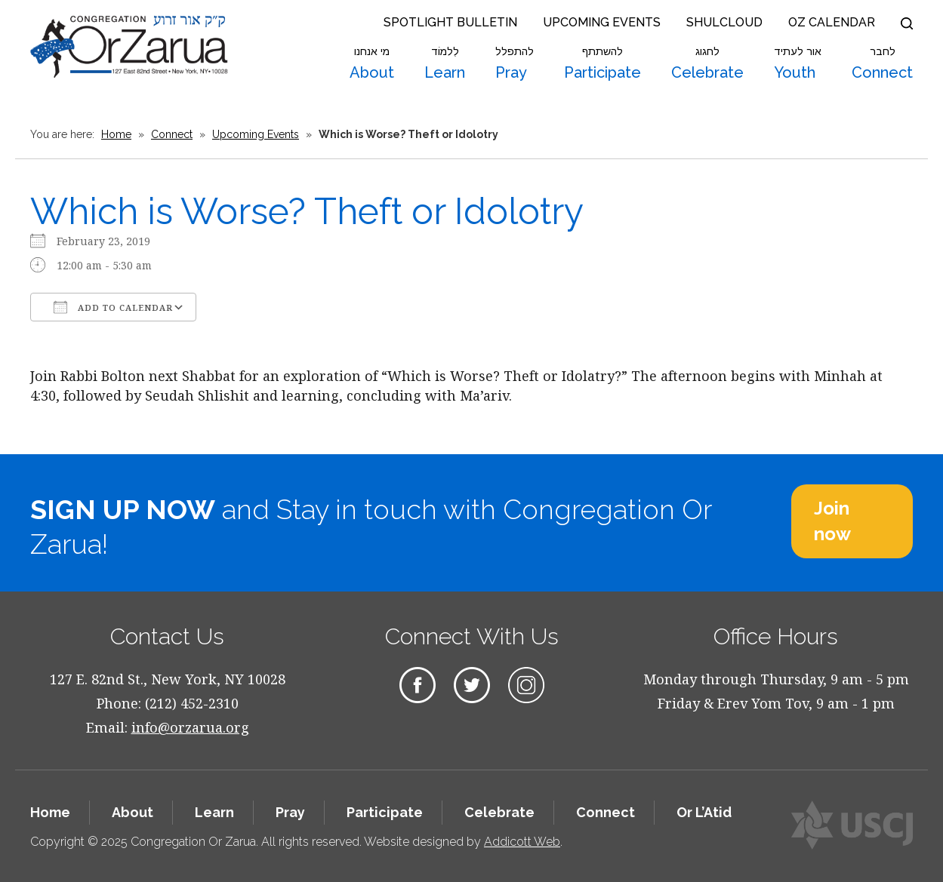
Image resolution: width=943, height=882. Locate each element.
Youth (797, 63)
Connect (882, 63)
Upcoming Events (602, 22)
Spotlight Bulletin (450, 22)
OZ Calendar (831, 22)
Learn (444, 63)
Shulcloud (724, 22)
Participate (602, 63)
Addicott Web (522, 841)
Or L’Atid (704, 812)
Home (116, 134)
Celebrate (707, 63)
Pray (514, 63)
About (372, 63)
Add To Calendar (113, 307)
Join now (832, 521)
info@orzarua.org (190, 727)
